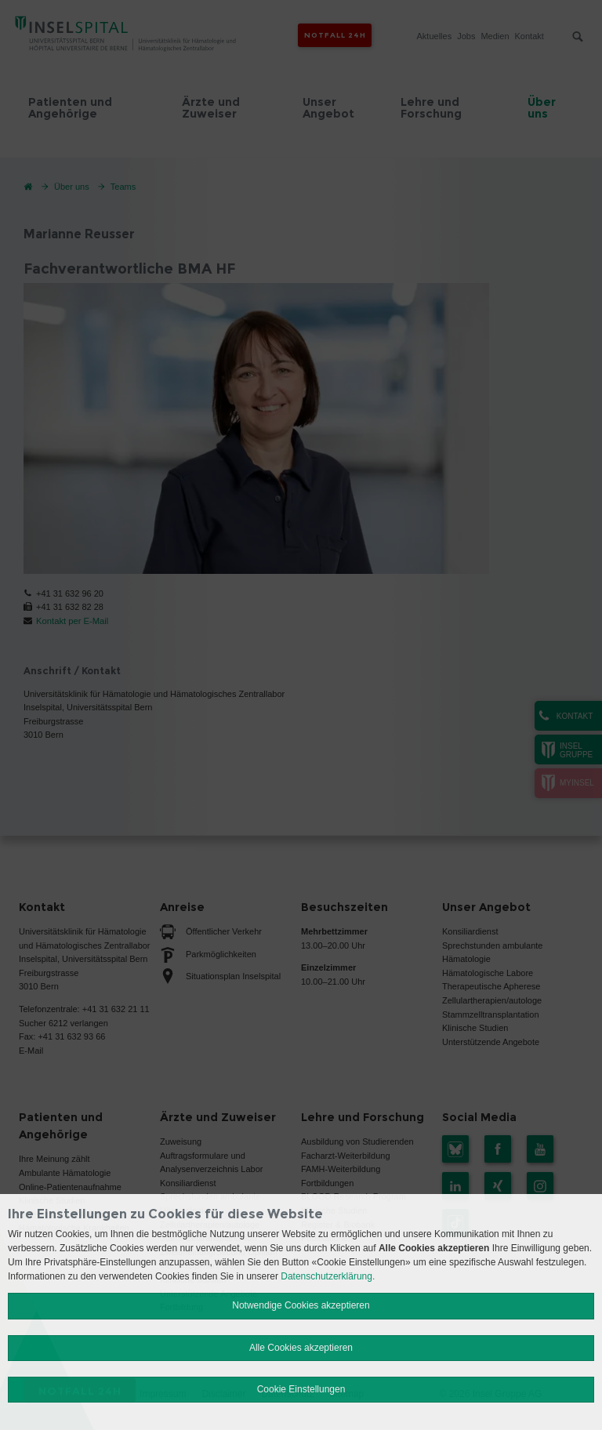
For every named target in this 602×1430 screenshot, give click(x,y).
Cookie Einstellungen (301, 1389)
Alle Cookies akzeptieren (301, 1347)
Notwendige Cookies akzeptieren (300, 1305)
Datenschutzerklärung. (328, 1276)
